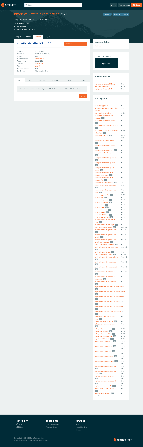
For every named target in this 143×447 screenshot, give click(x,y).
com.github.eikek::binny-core (105, 145)
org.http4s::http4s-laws (103, 113)
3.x (28, 24)
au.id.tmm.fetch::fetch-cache (105, 120)
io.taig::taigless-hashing (103, 334)
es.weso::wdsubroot (101, 215)
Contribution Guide (52, 424)
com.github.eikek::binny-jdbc (105, 153)
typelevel (21, 14)
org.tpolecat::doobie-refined (104, 376)
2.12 (37, 24)
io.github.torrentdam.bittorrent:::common (109, 287)
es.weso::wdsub (100, 212)
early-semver (39, 59)
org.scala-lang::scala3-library (105, 84)
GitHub (107, 14)
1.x (30, 26)
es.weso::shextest (101, 210)
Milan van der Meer (41, 71)
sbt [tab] (19, 80)
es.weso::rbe (99, 197)
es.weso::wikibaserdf (102, 217)
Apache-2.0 (39, 63)
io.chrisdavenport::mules (103, 254)
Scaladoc (98, 46)
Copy (83, 96)
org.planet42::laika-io (102, 339)
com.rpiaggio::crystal (102, 195)
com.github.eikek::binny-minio (105, 158)
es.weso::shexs (100, 207)
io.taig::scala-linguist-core (104, 321)
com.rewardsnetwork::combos (105, 185)
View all (37, 66)
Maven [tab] (70, 80)
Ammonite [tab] (56, 80)
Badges (47, 37)
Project (18, 37)
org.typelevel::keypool (102, 393)
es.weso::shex (99, 205)
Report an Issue (51, 427)
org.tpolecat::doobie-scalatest (105, 381)
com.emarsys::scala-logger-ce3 (105, 140)
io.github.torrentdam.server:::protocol (108, 311)
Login (136, 5)
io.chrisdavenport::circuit (103, 227)
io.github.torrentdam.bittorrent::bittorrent (110, 292)
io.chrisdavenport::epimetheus (105, 230)
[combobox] (75, 44)
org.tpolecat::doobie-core (103, 341)
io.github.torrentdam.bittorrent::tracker (109, 307)
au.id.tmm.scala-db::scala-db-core (106, 125)
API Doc (113, 5)
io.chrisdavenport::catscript (104, 225)
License (78, 430)
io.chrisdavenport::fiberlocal (104, 244)
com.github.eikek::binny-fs (104, 150)
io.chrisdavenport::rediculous (105, 272)
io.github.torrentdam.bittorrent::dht (107, 302)
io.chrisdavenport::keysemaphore (106, 247)
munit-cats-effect (45, 14)
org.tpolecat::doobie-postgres (105, 366)
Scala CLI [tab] (42, 80)
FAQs (77, 424)
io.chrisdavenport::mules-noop (105, 262)
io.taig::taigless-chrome (103, 329)
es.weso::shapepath (101, 202)
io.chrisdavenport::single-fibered (106, 282)
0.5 (33, 29)
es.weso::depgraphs (101, 106)
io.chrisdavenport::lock (102, 252)
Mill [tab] (30, 80)
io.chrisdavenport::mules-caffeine (106, 257)
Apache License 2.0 (121, 14)
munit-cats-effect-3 (30, 43)
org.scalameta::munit (102, 86)
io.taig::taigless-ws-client (103, 336)
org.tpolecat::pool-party (103, 386)
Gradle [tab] (83, 80)
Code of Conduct (81, 427)
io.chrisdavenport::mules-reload (106, 267)
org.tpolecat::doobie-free (103, 346)
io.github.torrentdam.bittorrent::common (109, 297)
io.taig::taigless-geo (102, 331)
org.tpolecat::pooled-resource (105, 388)
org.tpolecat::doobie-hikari (104, 356)
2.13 (32, 24)
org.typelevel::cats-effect (103, 89)
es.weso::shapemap (101, 200)
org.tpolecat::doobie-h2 (103, 351)
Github (19, 424)
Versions (38, 37)
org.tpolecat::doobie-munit (104, 361)
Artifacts (27, 37)
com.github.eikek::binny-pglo (105, 163)
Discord (20, 427)
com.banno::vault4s (101, 135)
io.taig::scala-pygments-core (105, 324)
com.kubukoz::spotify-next (104, 182)
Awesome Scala (124, 5)
